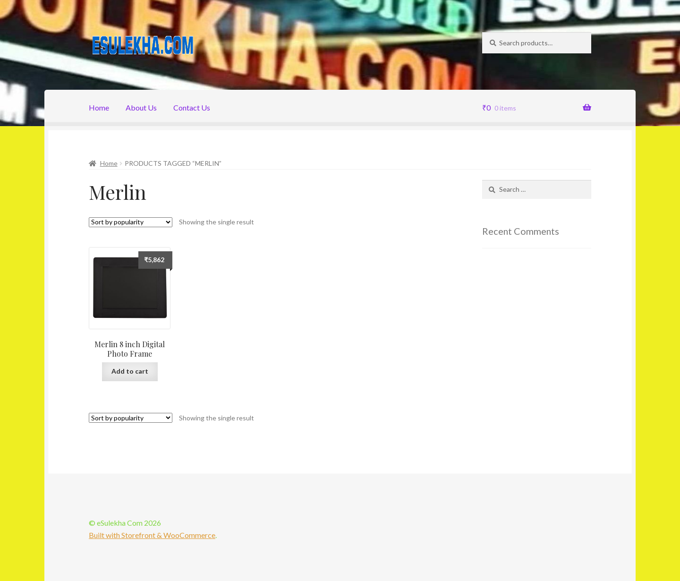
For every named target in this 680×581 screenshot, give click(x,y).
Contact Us (191, 107)
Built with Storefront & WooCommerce (152, 534)
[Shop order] (130, 222)
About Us (141, 107)
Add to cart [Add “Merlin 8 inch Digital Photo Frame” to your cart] (129, 371)
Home (99, 107)
